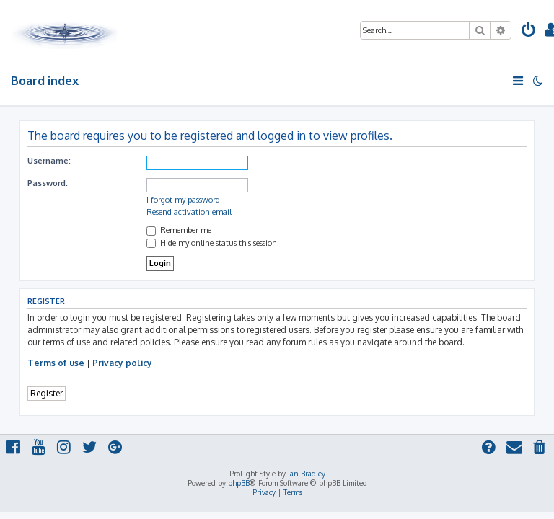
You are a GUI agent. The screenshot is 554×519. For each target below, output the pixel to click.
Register (46, 393)
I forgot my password (183, 200)
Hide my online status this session (211, 243)
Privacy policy (122, 363)
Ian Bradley (306, 473)
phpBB (239, 483)
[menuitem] (529, 31)
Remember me (178, 230)
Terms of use (55, 363)
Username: (49, 161)
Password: (47, 183)
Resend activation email (189, 212)
